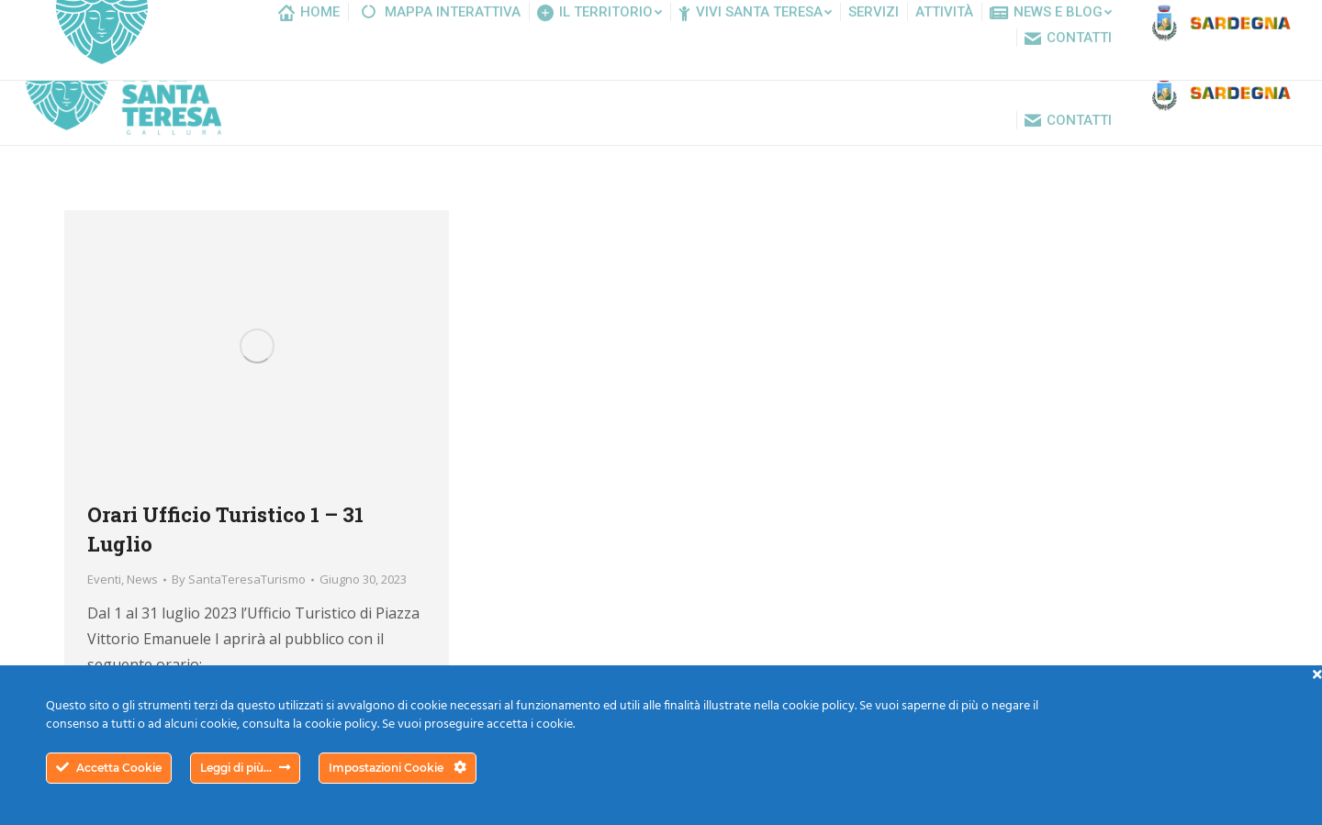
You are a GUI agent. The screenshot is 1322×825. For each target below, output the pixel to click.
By (239, 579)
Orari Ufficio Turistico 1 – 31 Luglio (225, 529)
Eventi (104, 579)
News (142, 579)
